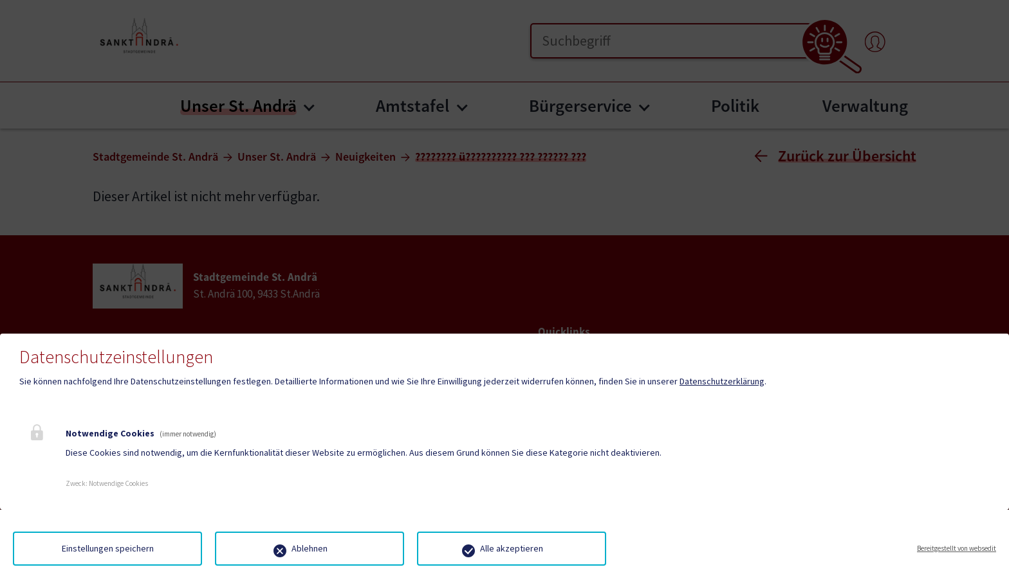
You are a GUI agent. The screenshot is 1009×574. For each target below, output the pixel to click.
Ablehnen (310, 548)
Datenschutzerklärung (722, 381)
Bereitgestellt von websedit (956, 548)
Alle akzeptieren (511, 548)
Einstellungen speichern (108, 548)
